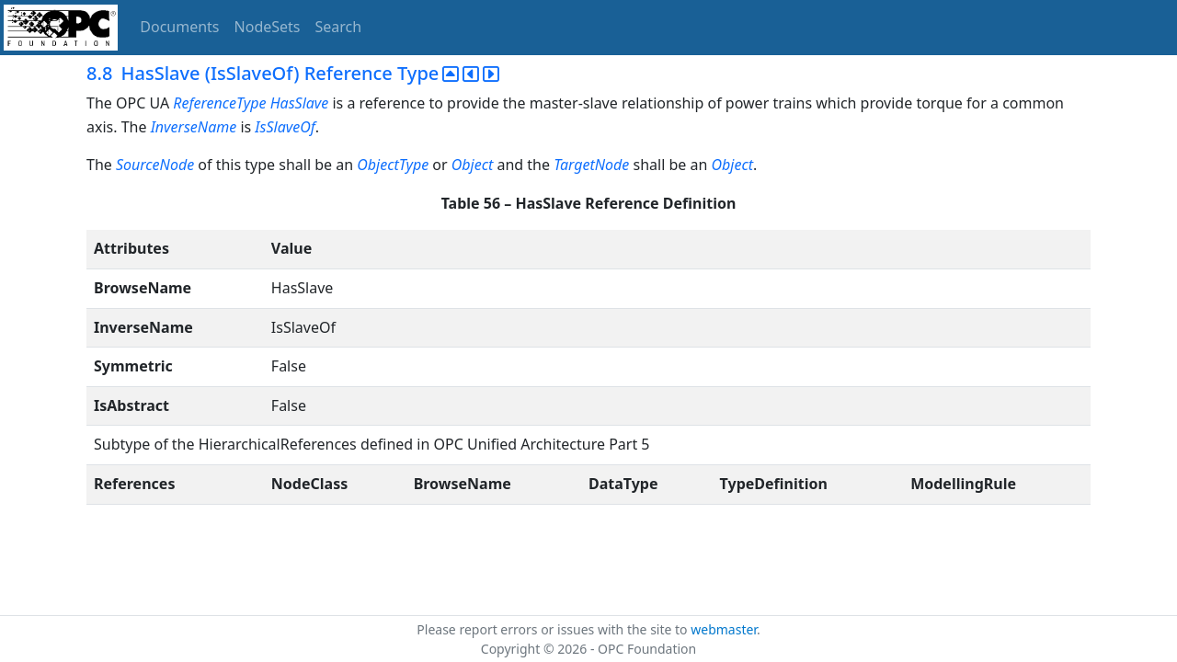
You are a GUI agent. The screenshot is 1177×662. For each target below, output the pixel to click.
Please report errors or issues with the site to (554, 629)
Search (338, 27)
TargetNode (593, 164)
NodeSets (267, 27)
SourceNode (157, 164)
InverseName (194, 127)
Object (474, 164)
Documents (179, 27)
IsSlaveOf (284, 127)
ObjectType (394, 164)
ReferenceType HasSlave (252, 103)
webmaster (724, 629)
